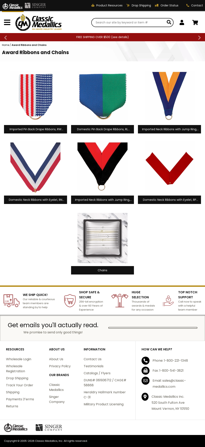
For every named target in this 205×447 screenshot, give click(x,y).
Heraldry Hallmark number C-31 (105, 395)
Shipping (12, 392)
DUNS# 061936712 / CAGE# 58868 (105, 382)
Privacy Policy (60, 366)
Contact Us (92, 359)
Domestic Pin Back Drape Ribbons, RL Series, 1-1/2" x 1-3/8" (102, 129)
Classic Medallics (56, 387)
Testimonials (94, 366)
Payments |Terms (20, 399)
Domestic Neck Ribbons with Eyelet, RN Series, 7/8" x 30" (35, 200)
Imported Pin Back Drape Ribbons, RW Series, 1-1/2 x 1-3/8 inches (35, 129)
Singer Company (57, 399)
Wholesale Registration (15, 368)
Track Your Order (19, 385)
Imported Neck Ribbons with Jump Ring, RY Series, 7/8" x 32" (169, 129)
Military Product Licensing (104, 404)
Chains (102, 270)
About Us (56, 359)
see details (120, 37)
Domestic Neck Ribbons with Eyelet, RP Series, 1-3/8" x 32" (169, 200)
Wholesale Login (18, 359)
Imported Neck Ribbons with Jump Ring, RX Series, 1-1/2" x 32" (102, 200)
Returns (12, 406)
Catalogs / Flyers (97, 373)
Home (5, 45)
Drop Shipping (17, 378)
